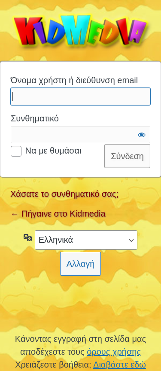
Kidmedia (80, 29)
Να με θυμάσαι (53, 150)
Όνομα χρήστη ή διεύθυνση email (74, 80)
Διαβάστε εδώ (119, 364)
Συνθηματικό (35, 118)
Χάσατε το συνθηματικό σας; (64, 194)
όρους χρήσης (114, 351)
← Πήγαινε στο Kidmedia (58, 213)
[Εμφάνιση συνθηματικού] (141, 134)
